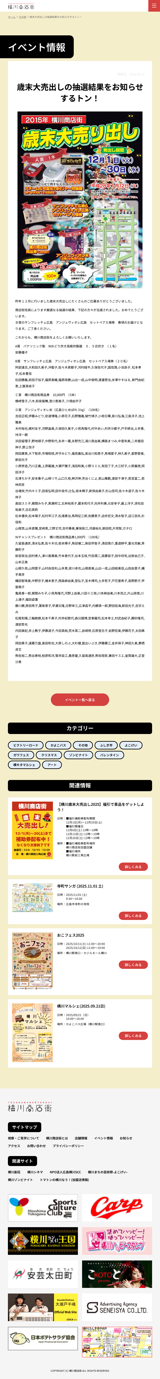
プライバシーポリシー (68, 1146)
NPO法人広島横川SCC (65, 1172)
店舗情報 (81, 1138)
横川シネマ (35, 1172)
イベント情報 (103, 1138)
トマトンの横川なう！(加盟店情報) (64, 1179)
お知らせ (126, 1138)
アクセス (14, 1146)
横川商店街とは (57, 1138)
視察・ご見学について (23, 1138)
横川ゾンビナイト (20, 1179)
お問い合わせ (36, 1146)
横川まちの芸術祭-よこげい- (108, 1172)
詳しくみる (133, 866)
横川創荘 (14, 1172)
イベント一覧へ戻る (80, 699)
